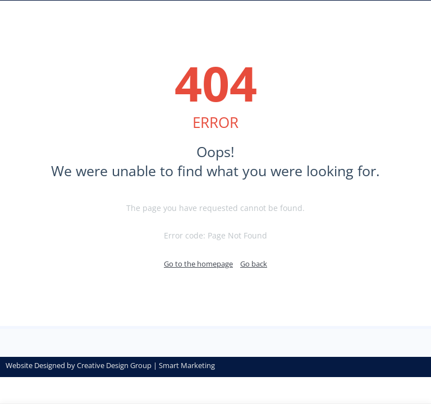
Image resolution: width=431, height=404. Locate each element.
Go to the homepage (198, 264)
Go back (253, 264)
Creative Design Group (114, 365)
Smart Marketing (187, 365)
